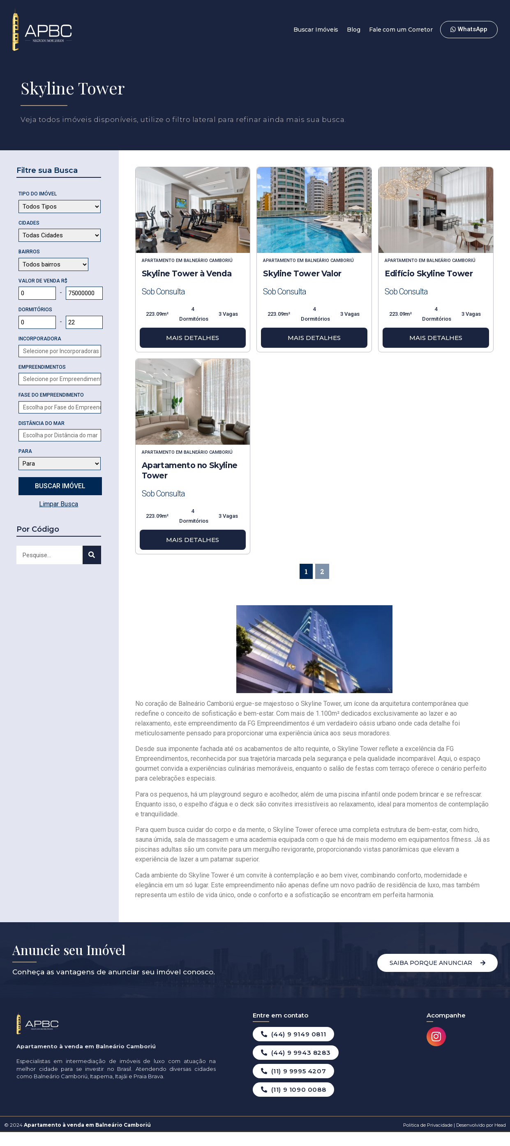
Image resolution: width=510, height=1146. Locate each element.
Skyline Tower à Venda (187, 273)
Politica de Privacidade (427, 1125)
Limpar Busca (58, 504)
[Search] (92, 555)
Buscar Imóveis (316, 29)
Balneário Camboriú (208, 260)
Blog (353, 29)
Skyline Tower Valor (302, 273)
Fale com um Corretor (401, 29)
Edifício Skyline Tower (429, 273)
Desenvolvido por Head (480, 1125)
